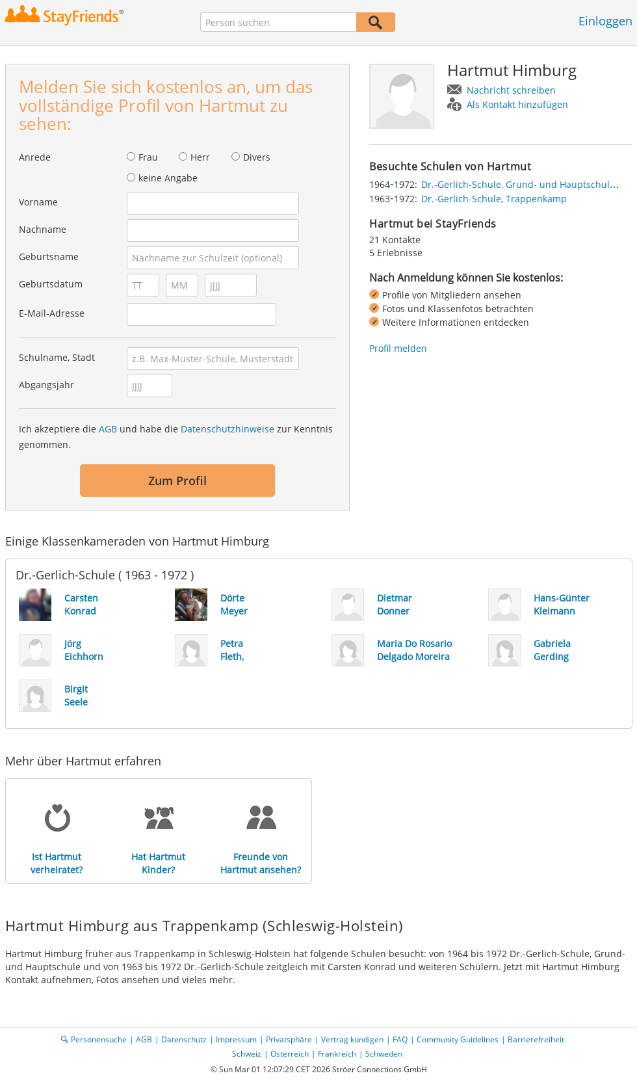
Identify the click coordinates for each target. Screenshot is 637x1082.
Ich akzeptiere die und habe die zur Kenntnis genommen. (176, 437)
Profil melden (398, 348)
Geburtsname (49, 256)
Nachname (42, 229)
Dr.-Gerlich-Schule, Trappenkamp (494, 198)
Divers (256, 157)
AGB (108, 429)
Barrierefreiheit (536, 1039)
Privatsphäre (289, 1039)
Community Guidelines (458, 1039)
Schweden (383, 1053)
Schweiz (246, 1053)
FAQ (400, 1039)
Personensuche (99, 1039)
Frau (148, 157)
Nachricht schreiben (511, 90)
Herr (200, 157)
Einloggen (605, 21)
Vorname (38, 202)
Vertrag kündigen (352, 1039)
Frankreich (337, 1053)
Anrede (35, 157)
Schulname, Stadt (57, 357)
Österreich (289, 1053)
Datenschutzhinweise (227, 429)
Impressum (236, 1039)
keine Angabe (168, 178)
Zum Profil (177, 480)
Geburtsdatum (51, 284)
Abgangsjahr (46, 384)
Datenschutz (184, 1039)
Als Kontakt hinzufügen (517, 104)
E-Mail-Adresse (51, 313)
